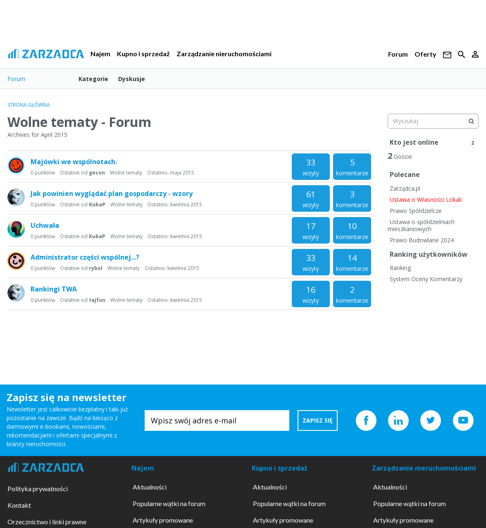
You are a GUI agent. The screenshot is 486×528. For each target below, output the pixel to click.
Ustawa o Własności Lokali (426, 199)
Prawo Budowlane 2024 (422, 240)
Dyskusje (131, 79)
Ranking (400, 268)
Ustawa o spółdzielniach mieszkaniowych (421, 225)
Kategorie (93, 79)
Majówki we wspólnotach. (74, 161)
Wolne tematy (126, 172)
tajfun (97, 299)
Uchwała (45, 225)
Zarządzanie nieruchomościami (224, 53)
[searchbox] (433, 121)
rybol (95, 268)
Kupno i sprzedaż (143, 53)
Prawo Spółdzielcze (416, 211)
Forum (398, 54)
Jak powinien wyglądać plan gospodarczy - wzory (112, 193)
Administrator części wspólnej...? (85, 257)
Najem (100, 53)
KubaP (97, 204)
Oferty (425, 54)
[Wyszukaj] (471, 121)
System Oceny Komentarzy (426, 279)
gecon (97, 172)
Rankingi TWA (54, 289)
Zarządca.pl (405, 188)
